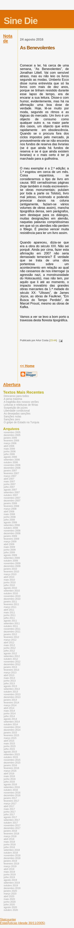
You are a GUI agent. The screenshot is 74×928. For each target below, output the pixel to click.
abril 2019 (9, 869)
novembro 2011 (12, 629)
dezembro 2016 (12, 795)
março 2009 (10, 541)
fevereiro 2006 (11, 440)
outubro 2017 (11, 822)
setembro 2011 (12, 623)
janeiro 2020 (10, 891)
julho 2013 (9, 683)
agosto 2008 (10, 522)
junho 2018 (10, 844)
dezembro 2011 (12, 631)
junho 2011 (10, 615)
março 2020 (10, 893)
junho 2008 (10, 517)
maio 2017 (9, 809)
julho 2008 (9, 519)
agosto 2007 (10, 489)
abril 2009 (9, 544)
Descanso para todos (16, 396)
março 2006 (10, 443)
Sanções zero (12, 419)
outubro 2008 (11, 528)
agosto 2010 (10, 588)
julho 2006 (9, 454)
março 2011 (10, 607)
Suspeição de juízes (16, 407)
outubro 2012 (11, 659)
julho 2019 (9, 877)
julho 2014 (9, 716)
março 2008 (10, 508)
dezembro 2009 (12, 566)
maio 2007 (9, 481)
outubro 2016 (11, 790)
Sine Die (20, 21)
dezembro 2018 (12, 858)
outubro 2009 (11, 560)
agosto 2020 (10, 907)
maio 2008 (9, 514)
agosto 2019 (10, 880)
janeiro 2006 (10, 438)
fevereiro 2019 (11, 863)
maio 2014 (9, 710)
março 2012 (10, 639)
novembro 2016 (12, 792)
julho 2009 (9, 552)
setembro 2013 (12, 689)
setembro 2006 (12, 459)
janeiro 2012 (10, 634)
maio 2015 (9, 743)
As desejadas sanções (17, 413)
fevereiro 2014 (11, 702)
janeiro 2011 (10, 601)
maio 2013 (9, 678)
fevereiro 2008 (11, 506)
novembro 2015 (12, 760)
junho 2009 (10, 549)
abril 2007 (9, 478)
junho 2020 (10, 902)
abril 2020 (9, 896)
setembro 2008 (12, 525)
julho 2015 (9, 749)
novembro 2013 (12, 694)
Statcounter (8, 919)
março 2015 (10, 738)
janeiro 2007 (10, 470)
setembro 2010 (12, 590)
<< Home (27, 366)
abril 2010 (9, 577)
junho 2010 (10, 582)
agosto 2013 (10, 686)
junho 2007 (10, 484)
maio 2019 (9, 871)
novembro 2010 (12, 596)
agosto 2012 (10, 653)
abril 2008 (9, 511)
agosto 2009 (10, 555)
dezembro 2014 (12, 730)
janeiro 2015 (10, 732)
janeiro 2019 (10, 861)
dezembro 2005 (12, 435)
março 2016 (10, 770)
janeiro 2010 (10, 569)
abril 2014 (9, 708)
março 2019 (10, 866)
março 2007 (10, 476)
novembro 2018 (12, 855)
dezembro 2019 (12, 888)
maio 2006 (9, 448)
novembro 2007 (12, 498)
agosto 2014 (10, 719)
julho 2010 (9, 585)
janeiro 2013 (10, 667)
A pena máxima (13, 399)
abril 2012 (9, 642)
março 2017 (10, 803)
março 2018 (10, 836)
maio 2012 (9, 645)
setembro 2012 (12, 656)
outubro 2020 (11, 910)
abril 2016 (9, 773)
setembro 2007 (12, 492)
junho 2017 (10, 811)
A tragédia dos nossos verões (21, 401)
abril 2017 (9, 806)
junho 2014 (10, 713)
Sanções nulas (12, 416)
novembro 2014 (12, 727)
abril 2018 (9, 839)
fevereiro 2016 (11, 768)
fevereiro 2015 (11, 735)
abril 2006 (9, 446)
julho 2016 (9, 781)
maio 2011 (9, 612)
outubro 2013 (11, 691)
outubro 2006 (11, 462)
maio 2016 (9, 776)
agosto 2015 (10, 751)
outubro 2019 (11, 885)
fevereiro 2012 (11, 637)
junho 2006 (10, 451)
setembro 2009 (12, 558)
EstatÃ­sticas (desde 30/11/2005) (22, 923)
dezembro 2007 (12, 500)
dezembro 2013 (12, 697)
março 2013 (10, 672)
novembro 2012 (12, 661)
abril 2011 (9, 609)
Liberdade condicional (17, 410)
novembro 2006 (12, 465)
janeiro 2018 (10, 831)
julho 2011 (9, 618)
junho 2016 (10, 779)
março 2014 (10, 705)
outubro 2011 (11, 626)
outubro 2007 (11, 495)
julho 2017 (9, 814)
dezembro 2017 (12, 828)
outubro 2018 (11, 852)
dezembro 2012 (12, 664)
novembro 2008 (12, 530)
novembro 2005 (12, 432)
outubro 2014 (11, 724)
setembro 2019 (12, 882)
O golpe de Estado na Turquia (21, 422)
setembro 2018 (12, 850)
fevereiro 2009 (11, 538)
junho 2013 (10, 680)
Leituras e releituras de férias (21, 404)
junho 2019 (10, 874)
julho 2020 (9, 904)
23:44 (53, 340)
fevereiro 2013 (11, 670)
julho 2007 (9, 487)
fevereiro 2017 (11, 801)
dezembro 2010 (12, 599)
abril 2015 (9, 740)
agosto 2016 (10, 784)
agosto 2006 (10, 457)
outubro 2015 (11, 757)
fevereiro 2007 (11, 473)
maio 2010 (9, 579)
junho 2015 (10, 746)
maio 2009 (9, 547)
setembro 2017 (12, 820)
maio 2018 (9, 841)
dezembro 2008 (12, 533)
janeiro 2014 (10, 700)
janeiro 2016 (10, 765)
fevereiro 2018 (11, 833)
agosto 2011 (10, 620)
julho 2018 (9, 847)
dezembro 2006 (12, 468)
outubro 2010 (11, 593)
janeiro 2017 (10, 798)
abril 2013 (9, 675)
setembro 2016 (12, 787)
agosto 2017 (10, 817)
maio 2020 (9, 899)
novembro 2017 (12, 825)
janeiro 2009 (10, 536)
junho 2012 (10, 648)
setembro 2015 (12, 754)
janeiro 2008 (10, 503)
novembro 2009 (12, 563)
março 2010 (10, 574)
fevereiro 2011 (11, 604)
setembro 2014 (12, 721)
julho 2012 (9, 650)
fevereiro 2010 (11, 571)
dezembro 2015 (12, 762)
